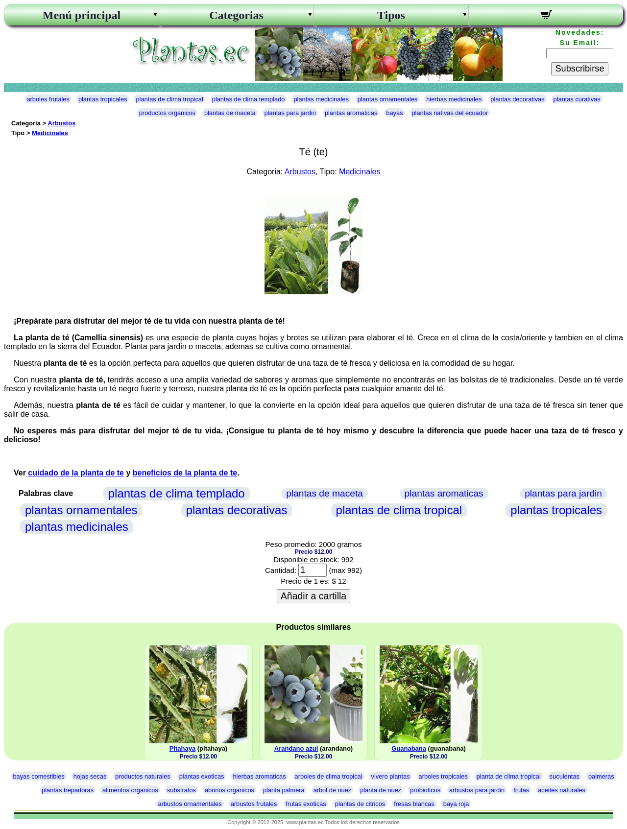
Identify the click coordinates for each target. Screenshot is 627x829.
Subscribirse (579, 68)
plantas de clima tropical (169, 99)
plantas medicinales (320, 99)
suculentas (564, 776)
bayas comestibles (38, 776)
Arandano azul (296, 748)
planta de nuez (380, 790)
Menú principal (82, 15)
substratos (181, 790)
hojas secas (90, 776)
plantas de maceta (230, 113)
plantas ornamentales (387, 99)
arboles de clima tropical (328, 776)
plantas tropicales (102, 99)
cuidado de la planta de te (76, 473)
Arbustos (61, 123)
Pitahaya (182, 748)
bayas (394, 113)
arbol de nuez (333, 790)
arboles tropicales (443, 776)
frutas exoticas (306, 803)
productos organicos (167, 113)
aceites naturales (561, 790)
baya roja (456, 803)
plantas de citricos (360, 803)
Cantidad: (280, 570)
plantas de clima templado (248, 99)
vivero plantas (390, 776)
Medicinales (50, 133)
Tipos (391, 15)
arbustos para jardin (477, 790)
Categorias (236, 15)
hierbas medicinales (454, 99)
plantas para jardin (290, 113)
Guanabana (408, 748)
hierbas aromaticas (259, 776)
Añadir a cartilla (313, 596)
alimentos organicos (130, 790)
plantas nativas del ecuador (449, 113)
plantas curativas (577, 99)
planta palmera (284, 790)
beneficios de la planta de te (185, 473)
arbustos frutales (254, 803)
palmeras (601, 776)
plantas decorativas (517, 99)
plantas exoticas (201, 776)
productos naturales (142, 776)
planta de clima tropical (509, 776)
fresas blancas (414, 803)
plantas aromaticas (351, 113)
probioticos (425, 790)
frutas (521, 790)
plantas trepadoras (68, 790)
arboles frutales (48, 99)
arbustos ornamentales (190, 803)
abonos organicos (229, 790)
